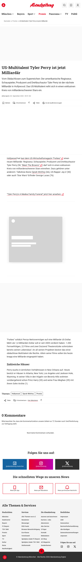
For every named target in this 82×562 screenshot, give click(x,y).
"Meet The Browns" (31, 165)
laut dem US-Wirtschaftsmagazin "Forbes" (41, 158)
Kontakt (43, 532)
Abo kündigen (65, 529)
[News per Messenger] (15, 488)
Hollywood (12, 158)
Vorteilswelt (26, 536)
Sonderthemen (46, 545)
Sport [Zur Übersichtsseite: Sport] (30, 13)
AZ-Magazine (45, 542)
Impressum (64, 516)
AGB (61, 520)
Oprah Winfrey (38, 172)
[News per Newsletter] (41, 488)
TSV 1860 (5, 529)
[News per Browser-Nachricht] (67, 488)
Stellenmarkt (26, 545)
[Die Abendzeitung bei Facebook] (15, 464)
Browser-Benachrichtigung (31, 529)
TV (3, 539)
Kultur (4, 542)
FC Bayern (5, 526)
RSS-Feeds (25, 526)
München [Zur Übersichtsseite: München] (7, 13)
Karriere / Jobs (46, 520)
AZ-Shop (44, 539)
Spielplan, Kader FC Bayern (31, 539)
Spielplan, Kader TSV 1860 (31, 542)
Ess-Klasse (25, 532)
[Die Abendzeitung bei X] (67, 464)
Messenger (25, 523)
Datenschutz (64, 523)
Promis (14, 21)
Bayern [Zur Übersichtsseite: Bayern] (21, 13)
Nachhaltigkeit (7, 548)
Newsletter (25, 520)
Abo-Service (45, 526)
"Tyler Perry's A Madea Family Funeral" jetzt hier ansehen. (34, 194)
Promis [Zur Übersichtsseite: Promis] (42, 13)
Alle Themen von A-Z (29, 516)
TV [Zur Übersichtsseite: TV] (66, 13)
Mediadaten (45, 536)
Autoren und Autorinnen (49, 516)
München (5, 516)
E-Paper (43, 529)
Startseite (7, 21)
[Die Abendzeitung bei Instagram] (41, 464)
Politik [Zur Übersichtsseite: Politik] (74, 13)
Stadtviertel (6, 520)
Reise (4, 545)
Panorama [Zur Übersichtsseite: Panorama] (54, 13)
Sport (4, 536)
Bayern (4, 523)
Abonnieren (45, 523)
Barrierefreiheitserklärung (69, 526)
